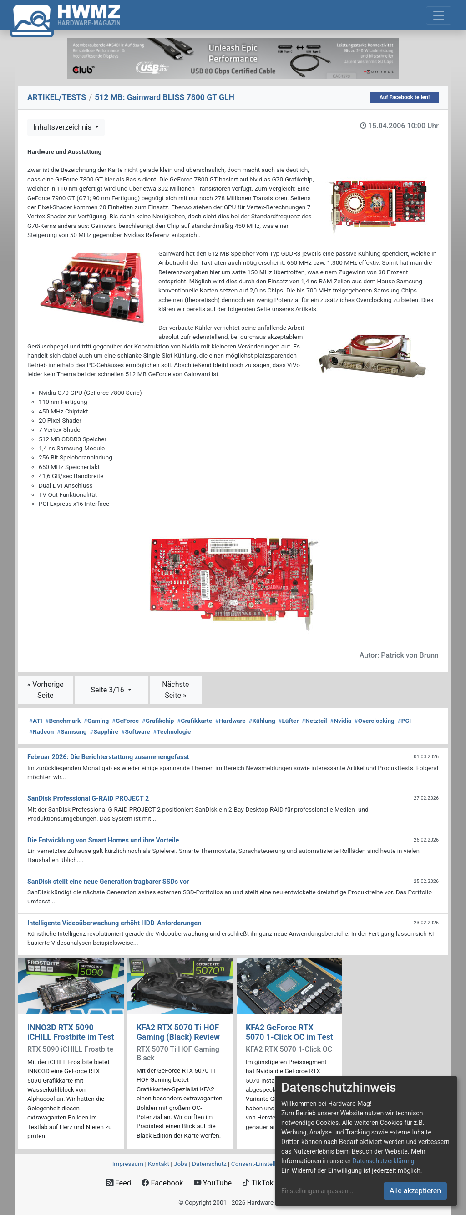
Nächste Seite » (175, 690)
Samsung (71, 731)
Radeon (41, 731)
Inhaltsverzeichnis (63, 127)
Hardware (230, 720)
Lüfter (289, 720)
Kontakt (158, 1163)
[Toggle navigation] (438, 15)
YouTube (213, 1183)
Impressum (127, 1163)
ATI (35, 720)
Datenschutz (209, 1163)
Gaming (96, 720)
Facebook (162, 1183)
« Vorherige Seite (45, 690)
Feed (118, 1183)
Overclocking (375, 720)
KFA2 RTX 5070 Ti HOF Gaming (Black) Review (178, 1032)
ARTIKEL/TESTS (56, 97)
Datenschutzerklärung (383, 1161)
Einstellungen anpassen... (317, 1191)
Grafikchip (158, 720)
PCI (404, 720)
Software (135, 731)
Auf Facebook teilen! (405, 97)
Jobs (180, 1163)
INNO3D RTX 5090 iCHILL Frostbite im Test (70, 1032)
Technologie (172, 731)
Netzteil (314, 720)
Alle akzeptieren (415, 1190)
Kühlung (261, 720)
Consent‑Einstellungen (262, 1163)
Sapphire (104, 731)
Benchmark (63, 720)
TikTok (258, 1183)
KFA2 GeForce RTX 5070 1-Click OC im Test (289, 1032)
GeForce (125, 720)
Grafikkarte (194, 720)
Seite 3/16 (108, 690)
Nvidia (340, 720)
